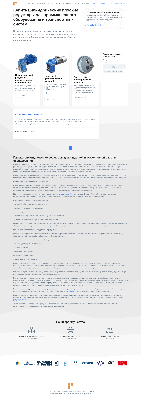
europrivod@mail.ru (119, 3)
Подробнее (21, 95)
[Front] (19, 3)
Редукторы (41, 3)
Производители (54, 3)
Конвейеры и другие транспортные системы (114, 66)
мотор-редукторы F (63, 194)
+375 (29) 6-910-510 (100, 3)
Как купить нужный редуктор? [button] (28, 114)
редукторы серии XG (21, 300)
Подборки (67, 3)
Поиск (76, 3)
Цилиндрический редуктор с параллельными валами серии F (24, 79)
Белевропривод (71, 291)
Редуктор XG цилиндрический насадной (82, 79)
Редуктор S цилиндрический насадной (53, 78)
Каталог (31, 3)
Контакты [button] (85, 3)
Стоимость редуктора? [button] (25, 131)
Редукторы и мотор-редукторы (113, 71)
